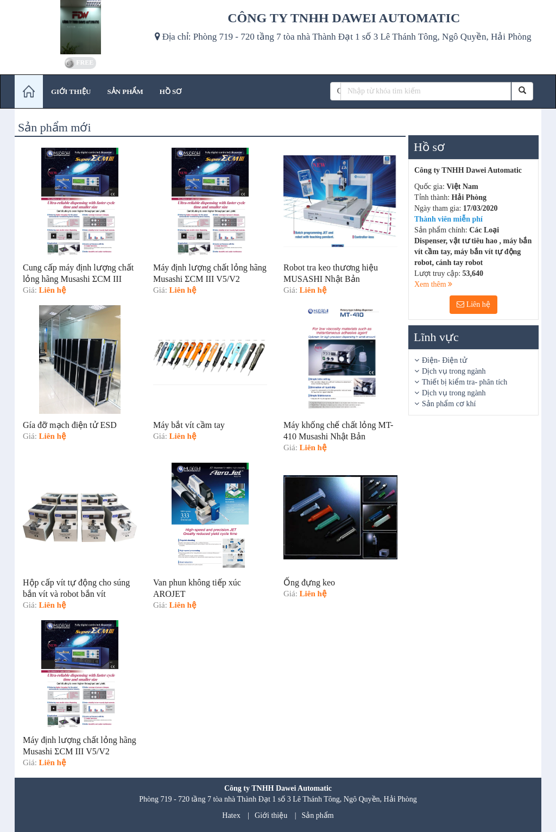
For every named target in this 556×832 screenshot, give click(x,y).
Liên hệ (473, 304)
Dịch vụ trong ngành (454, 371)
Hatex (231, 815)
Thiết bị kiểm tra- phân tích (464, 382)
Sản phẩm (318, 815)
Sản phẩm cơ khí (449, 404)
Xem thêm (433, 284)
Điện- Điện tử (444, 360)
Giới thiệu (271, 815)
